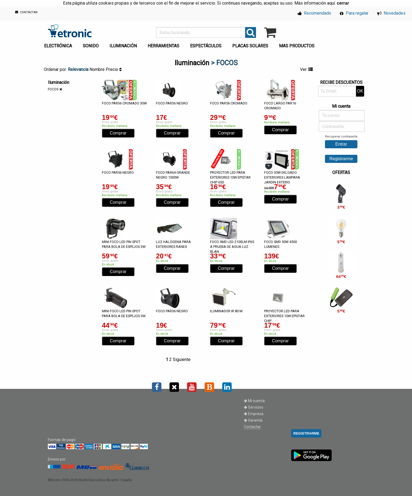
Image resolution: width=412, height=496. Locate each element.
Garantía (253, 420)
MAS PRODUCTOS (296, 45)
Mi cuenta (254, 401)
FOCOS (53, 89)
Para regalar (354, 13)
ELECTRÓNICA (58, 45)
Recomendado (314, 13)
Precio (114, 69)
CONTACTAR (26, 12)
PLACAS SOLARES (250, 45)
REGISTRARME (306, 433)
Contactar (252, 427)
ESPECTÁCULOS (205, 45)
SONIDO (91, 45)
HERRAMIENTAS (163, 45)
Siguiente (182, 359)
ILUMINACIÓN (123, 45)
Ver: (306, 69)
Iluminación (192, 63)
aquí (331, 3)
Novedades (391, 13)
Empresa (253, 414)
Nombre (97, 69)
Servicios (253, 407)
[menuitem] (59, 44)
